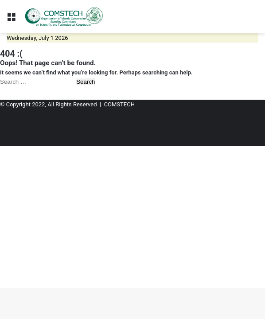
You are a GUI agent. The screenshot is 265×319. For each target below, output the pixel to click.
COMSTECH (119, 104)
